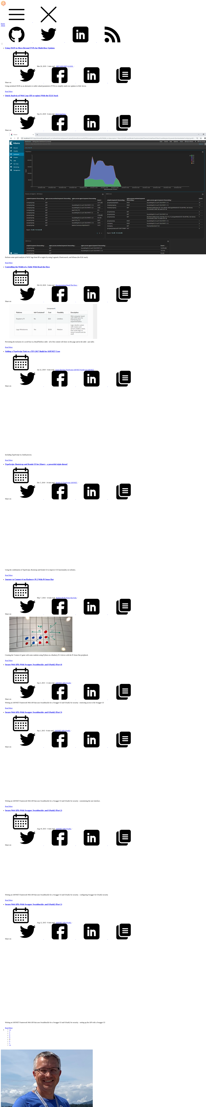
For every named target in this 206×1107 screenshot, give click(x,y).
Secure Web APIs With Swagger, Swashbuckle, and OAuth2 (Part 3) (33, 712)
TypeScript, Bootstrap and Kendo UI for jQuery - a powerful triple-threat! (36, 464)
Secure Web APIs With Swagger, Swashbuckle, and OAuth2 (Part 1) (33, 904)
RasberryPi (60, 598)
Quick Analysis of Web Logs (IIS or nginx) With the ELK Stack (31, 95)
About (3, 25)
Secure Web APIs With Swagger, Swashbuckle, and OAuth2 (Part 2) (33, 810)
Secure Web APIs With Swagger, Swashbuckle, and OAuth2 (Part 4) (33, 664)
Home (3, 24)
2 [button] (9, 1035)
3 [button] (9, 1037)
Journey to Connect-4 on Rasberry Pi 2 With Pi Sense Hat (29, 579)
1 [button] (9, 1033)
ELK (57, 114)
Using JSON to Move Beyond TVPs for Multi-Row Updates (30, 48)
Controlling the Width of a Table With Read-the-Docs (27, 267)
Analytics (62, 114)
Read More (9, 91)
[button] (10, 1030)
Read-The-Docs (71, 285)
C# (69, 66)
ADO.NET (64, 66)
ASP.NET (76, 370)
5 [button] (9, 1041)
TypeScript (69, 370)
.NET (58, 66)
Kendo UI (83, 370)
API (63, 683)
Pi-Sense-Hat (68, 598)
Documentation (61, 285)
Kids (75, 598)
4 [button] (9, 1039)
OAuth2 (68, 683)
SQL (72, 66)
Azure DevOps (60, 370)
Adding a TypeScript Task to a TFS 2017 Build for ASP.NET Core (32, 351)
